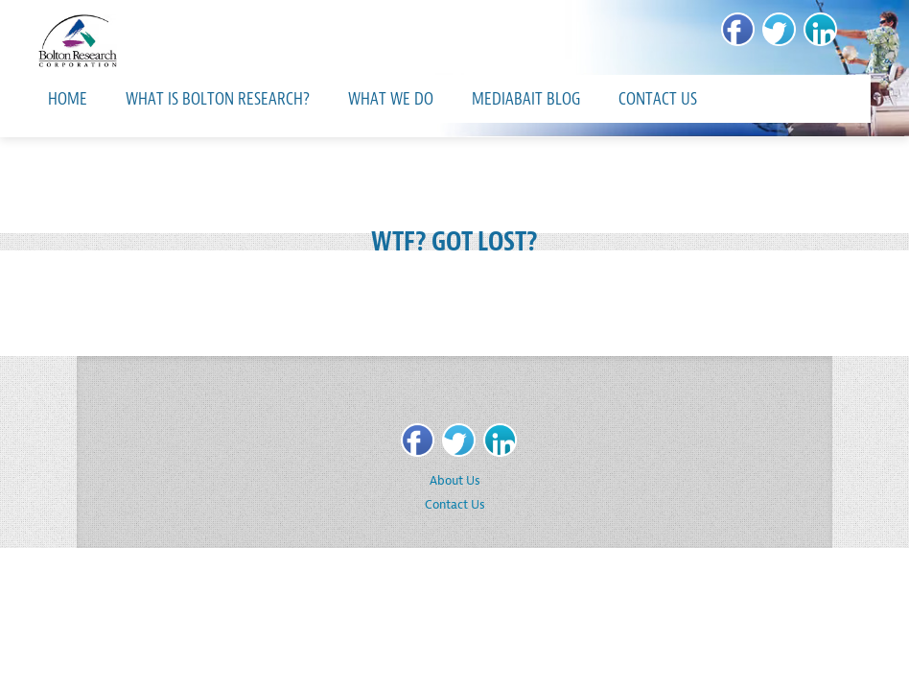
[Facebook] (738, 29)
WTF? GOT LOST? (454, 241)
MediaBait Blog (526, 98)
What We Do (390, 98)
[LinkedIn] (820, 29)
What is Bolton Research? (218, 98)
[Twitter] (779, 29)
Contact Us (657, 98)
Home (67, 98)
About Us (455, 480)
